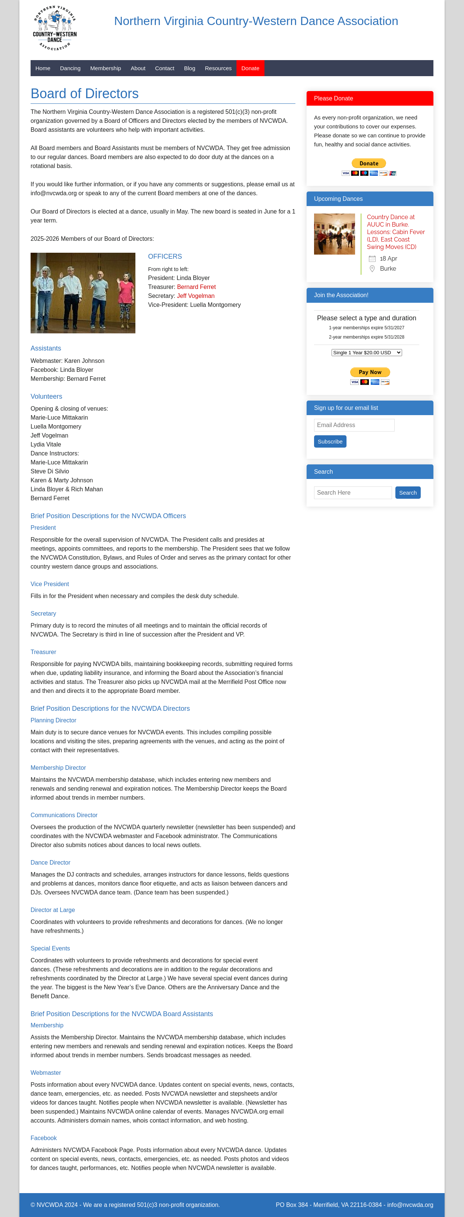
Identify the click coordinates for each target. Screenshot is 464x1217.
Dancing (70, 68)
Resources (218, 68)
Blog (189, 68)
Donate (250, 68)
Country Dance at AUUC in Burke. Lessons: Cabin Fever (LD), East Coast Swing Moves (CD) (396, 232)
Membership (105, 68)
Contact (165, 68)
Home (42, 68)
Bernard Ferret (196, 287)
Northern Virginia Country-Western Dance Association (256, 21)
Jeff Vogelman (195, 296)
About (138, 68)
